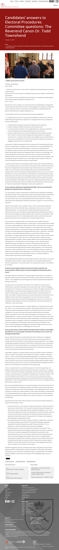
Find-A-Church (8, 492)
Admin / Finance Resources (28, 511)
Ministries (7, 494)
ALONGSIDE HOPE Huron (28, 487)
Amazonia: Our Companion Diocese (30, 489)
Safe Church (27, 1)
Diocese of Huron (10, 461)
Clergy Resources (26, 509)
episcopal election (31, 461)
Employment (34, 1)
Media (6, 497)
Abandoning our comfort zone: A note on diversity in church (40, 468)
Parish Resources (26, 508)
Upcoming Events (10, 464)
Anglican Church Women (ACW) (29, 490)
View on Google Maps (35, 523)
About (6, 487)
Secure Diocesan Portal (43, 1)
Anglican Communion (20, 542)
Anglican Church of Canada (10, 542)
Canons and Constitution (27, 503)
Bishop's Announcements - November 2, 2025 (42, 477)
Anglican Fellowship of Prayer (28, 492)
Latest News (33, 464)
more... (23, 498)
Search (11, 1)
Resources (7, 495)
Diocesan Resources (26, 506)
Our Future (7, 489)
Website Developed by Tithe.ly (48, 546)
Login (6, 548)
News (6, 44)
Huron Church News (20, 461)
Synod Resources (26, 504)
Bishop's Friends (26, 495)
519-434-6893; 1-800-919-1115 (13, 519)
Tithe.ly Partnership (26, 513)
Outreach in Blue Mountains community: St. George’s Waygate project (41, 473)
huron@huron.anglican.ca (10, 522)
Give (6, 498)
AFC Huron (24, 494)
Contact (16, 1)
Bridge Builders (25, 497)
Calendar (22, 1)
